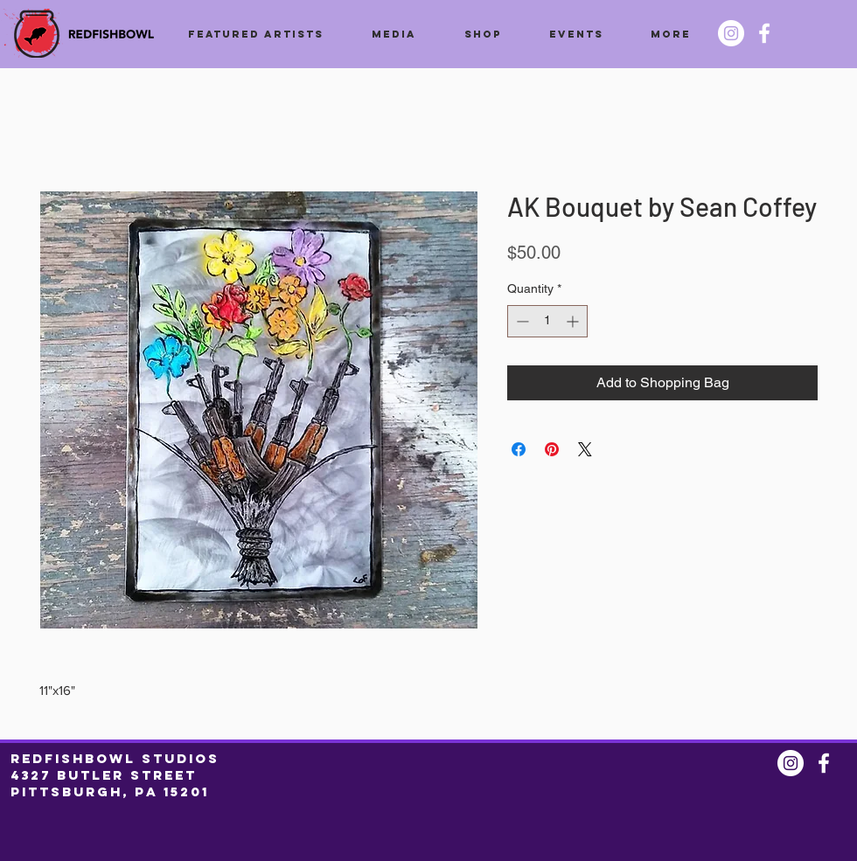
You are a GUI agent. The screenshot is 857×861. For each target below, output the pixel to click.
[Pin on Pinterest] (551, 449)
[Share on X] (585, 449)
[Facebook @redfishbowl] (764, 33)
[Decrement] (521, 321)
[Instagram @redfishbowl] (731, 33)
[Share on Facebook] (518, 449)
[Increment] (574, 321)
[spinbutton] (547, 321)
